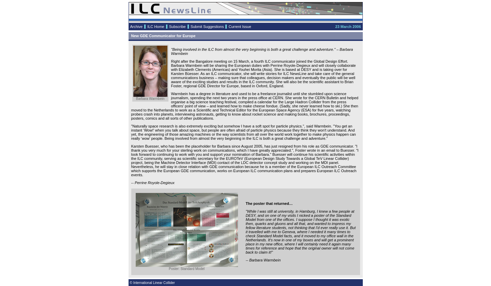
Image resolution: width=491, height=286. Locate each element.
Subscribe (177, 27)
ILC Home (155, 27)
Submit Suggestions (207, 27)
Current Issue (239, 27)
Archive (136, 27)
